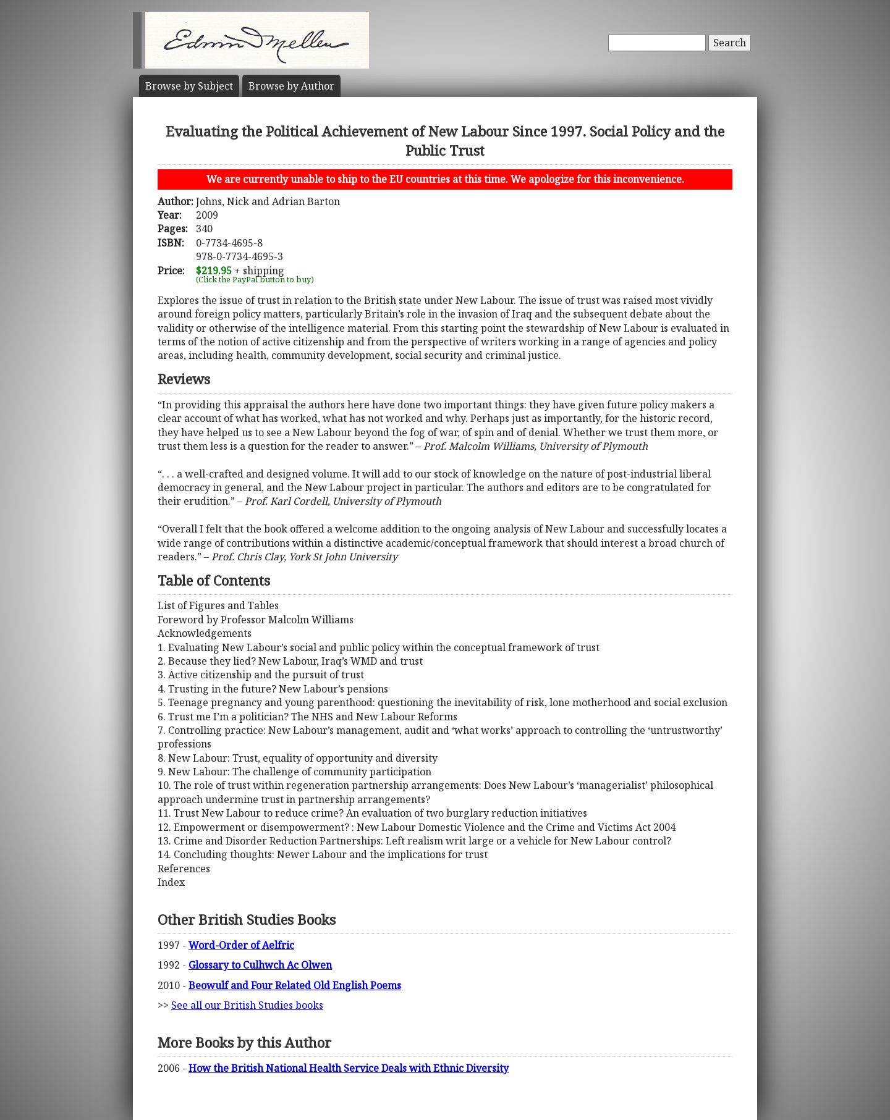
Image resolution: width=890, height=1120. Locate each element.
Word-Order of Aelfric (241, 945)
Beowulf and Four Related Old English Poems (295, 985)
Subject (189, 86)
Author (291, 86)
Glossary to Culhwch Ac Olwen (260, 965)
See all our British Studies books (247, 1005)
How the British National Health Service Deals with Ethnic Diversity (349, 1068)
